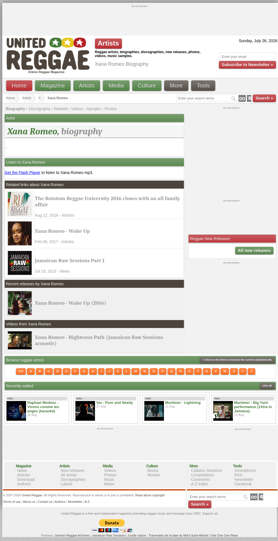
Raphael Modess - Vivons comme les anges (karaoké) (43, 406)
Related (60, 109)
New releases (73, 470)
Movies (154, 475)
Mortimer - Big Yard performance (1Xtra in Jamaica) (253, 406)
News (22, 470)
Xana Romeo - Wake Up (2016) (70, 303)
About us (29, 501)
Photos (111, 109)
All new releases (254, 250)
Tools (203, 85)
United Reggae (32, 495)
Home (19, 85)
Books (153, 470)
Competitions (202, 475)
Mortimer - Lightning (183, 402)
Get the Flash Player (23, 172)
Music (109, 479)
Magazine (53, 85)
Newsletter (244, 479)
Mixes (109, 484)
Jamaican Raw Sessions (109, 535)
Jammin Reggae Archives (72, 535)
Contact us (45, 501)
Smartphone (245, 470)
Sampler (93, 109)
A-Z (87, 501)
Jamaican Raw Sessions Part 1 (70, 260)
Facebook (243, 484)
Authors (24, 484)
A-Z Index (199, 484)
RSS (239, 475)
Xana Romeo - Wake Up (62, 231)
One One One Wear (224, 535)
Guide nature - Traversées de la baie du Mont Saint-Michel (168, 535)
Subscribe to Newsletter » (247, 64)
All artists (69, 475)
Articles (23, 475)
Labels (66, 484)
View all (267, 385)
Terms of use (12, 501)
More (176, 85)
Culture (147, 85)
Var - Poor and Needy (114, 402)
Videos (77, 109)
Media (116, 85)
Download (26, 479)
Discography (39, 109)
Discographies (73, 479)
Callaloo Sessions (206, 470)
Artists (87, 85)
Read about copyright (150, 495)
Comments (200, 479)
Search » (264, 98)
